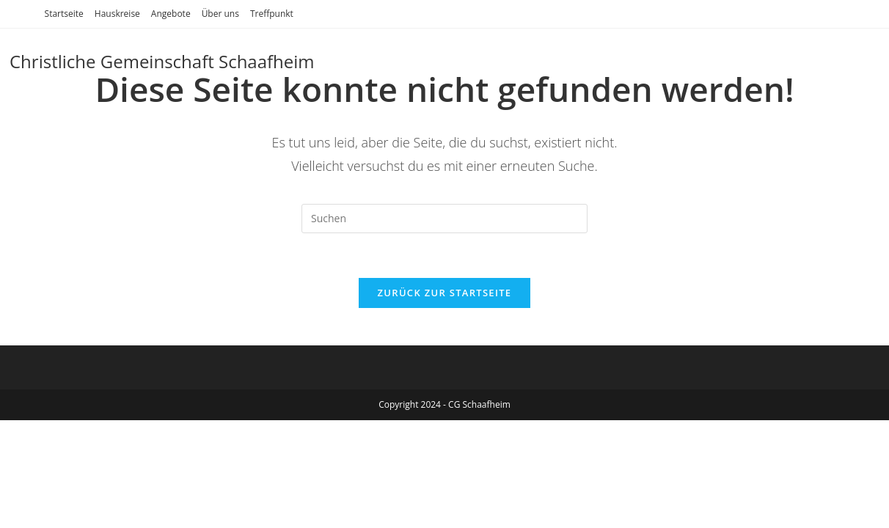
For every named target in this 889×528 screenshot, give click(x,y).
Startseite (64, 13)
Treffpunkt (271, 13)
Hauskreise (117, 13)
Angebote (171, 13)
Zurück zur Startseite (445, 292)
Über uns (220, 13)
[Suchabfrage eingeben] (444, 218)
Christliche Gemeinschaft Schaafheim (162, 61)
